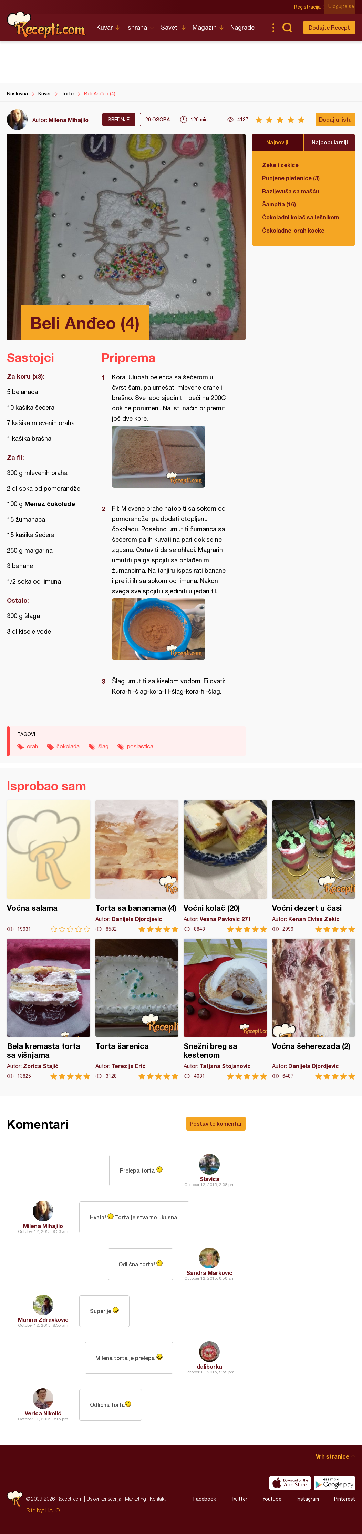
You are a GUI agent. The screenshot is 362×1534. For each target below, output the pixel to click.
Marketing (135, 1499)
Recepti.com (46, 24)
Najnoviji (277, 142)
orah (32, 746)
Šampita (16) (279, 204)
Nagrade (242, 27)
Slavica (209, 1179)
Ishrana (136, 27)
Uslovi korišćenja (103, 1499)
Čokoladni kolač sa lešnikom (300, 217)
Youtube (271, 1499)
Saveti (170, 27)
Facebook (204, 1499)
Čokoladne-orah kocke (293, 230)
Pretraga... (287, 27)
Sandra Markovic (209, 1272)
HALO (52, 1510)
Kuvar (104, 27)
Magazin (205, 27)
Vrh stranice (332, 1456)
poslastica (140, 746)
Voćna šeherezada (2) (313, 1009)
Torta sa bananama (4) (137, 866)
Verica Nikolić (43, 1413)
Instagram (308, 1499)
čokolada (68, 746)
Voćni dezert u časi (313, 866)
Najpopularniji (330, 142)
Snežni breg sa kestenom (225, 1009)
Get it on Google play (334, 1483)
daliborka (209, 1366)
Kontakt (158, 1499)
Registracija (309, 7)
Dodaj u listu (335, 119)
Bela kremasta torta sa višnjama (48, 1009)
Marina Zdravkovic (43, 1319)
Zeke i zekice (280, 165)
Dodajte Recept (329, 27)
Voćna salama (48, 866)
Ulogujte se (342, 7)
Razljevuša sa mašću (290, 191)
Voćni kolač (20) (225, 866)
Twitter (239, 1499)
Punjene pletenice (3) (291, 178)
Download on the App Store (290, 1483)
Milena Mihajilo (69, 119)
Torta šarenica (137, 1009)
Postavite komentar (216, 1123)
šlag (103, 746)
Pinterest (344, 1499)
